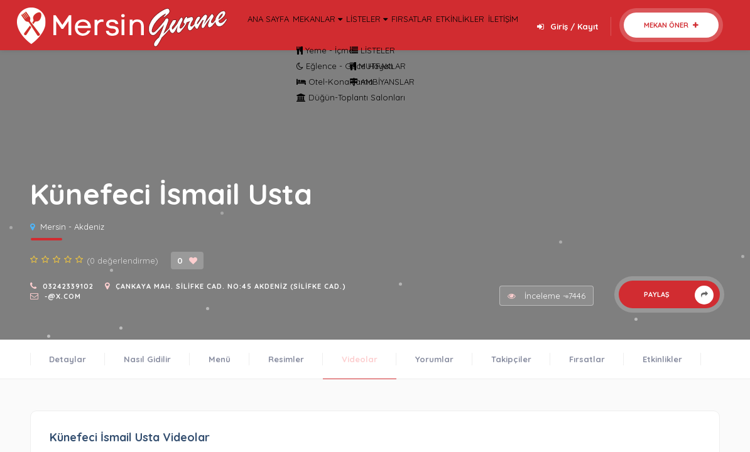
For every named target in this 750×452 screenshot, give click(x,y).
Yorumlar (434, 359)
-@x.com (63, 296)
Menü (220, 359)
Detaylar (67, 359)
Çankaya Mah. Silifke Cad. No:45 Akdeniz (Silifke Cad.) (231, 286)
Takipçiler (511, 359)
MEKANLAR (335, 35)
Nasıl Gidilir (147, 359)
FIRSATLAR (462, 35)
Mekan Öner (671, 25)
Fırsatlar (587, 359)
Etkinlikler (662, 359)
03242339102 (68, 286)
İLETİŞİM (582, 35)
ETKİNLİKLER (524, 35)
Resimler (286, 359)
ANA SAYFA (270, 35)
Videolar (360, 359)
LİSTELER (401, 35)
